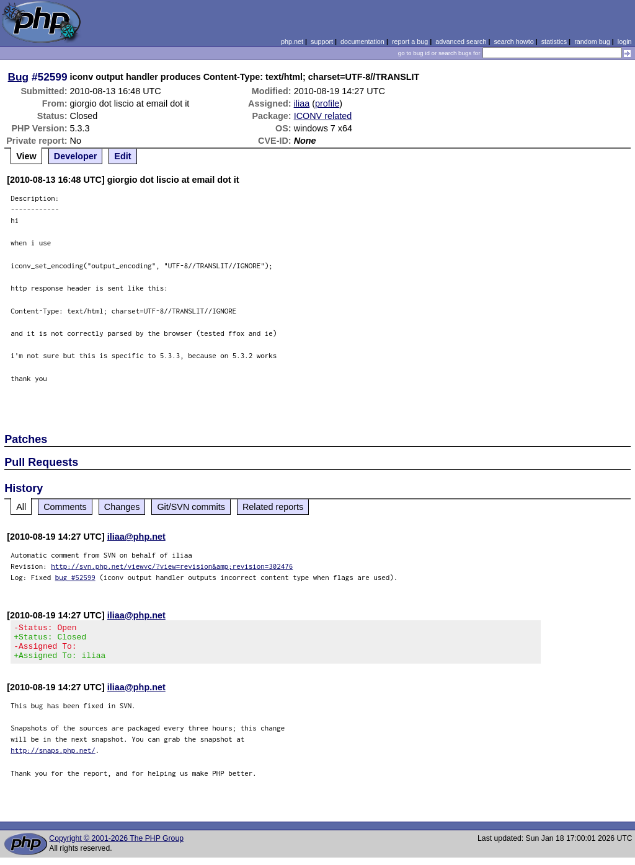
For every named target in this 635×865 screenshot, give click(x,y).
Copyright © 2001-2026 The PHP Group (116, 845)
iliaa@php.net (136, 537)
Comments (65, 507)
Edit (122, 156)
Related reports (272, 507)
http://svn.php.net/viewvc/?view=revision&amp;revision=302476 (172, 566)
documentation (362, 41)
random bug (592, 41)
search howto (513, 41)
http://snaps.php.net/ (53, 757)
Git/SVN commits (191, 507)
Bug (18, 77)
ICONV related (323, 116)
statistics (554, 41)
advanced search (460, 41)
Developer (75, 156)
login (625, 41)
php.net (292, 41)
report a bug (410, 41)
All (21, 507)
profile (327, 103)
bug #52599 (75, 577)
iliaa (302, 103)
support (322, 41)
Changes (122, 507)
